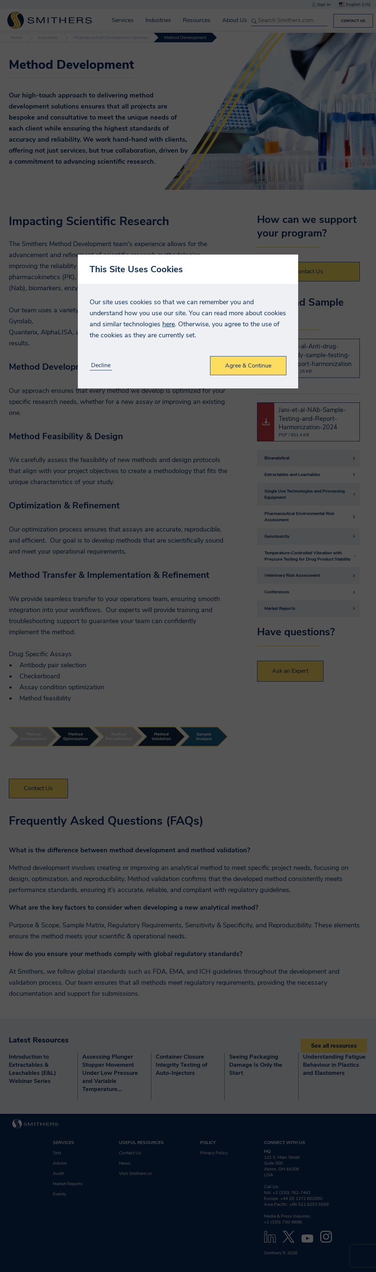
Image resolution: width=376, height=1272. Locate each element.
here (168, 324)
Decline (101, 365)
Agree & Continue (248, 366)
